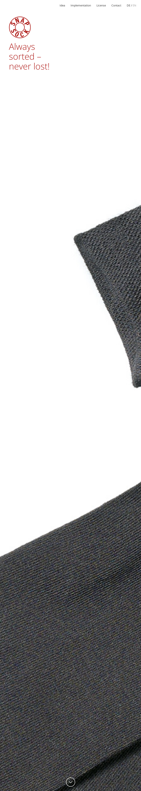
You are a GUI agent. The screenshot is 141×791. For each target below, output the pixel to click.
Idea (62, 5)
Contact (116, 5)
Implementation (81, 5)
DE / (131, 5)
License (101, 5)
